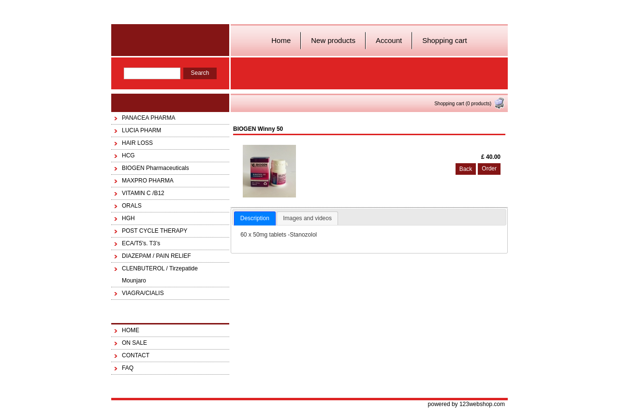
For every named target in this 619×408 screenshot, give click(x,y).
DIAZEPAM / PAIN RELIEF (156, 256)
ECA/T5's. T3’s (141, 243)
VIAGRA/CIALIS (143, 293)
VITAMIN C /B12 (143, 193)
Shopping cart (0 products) (469, 103)
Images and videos (307, 218)
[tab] (255, 218)
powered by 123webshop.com (466, 404)
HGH (128, 218)
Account (389, 40)
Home (281, 40)
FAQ (127, 368)
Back (465, 169)
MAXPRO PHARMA (148, 180)
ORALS (132, 205)
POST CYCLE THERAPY (155, 230)
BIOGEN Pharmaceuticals (155, 168)
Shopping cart (444, 40)
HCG (128, 155)
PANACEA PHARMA (148, 117)
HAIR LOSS (137, 143)
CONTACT (135, 355)
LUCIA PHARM (141, 130)
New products (333, 40)
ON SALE (134, 342)
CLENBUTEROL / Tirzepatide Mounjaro (160, 274)
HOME (130, 330)
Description (254, 218)
